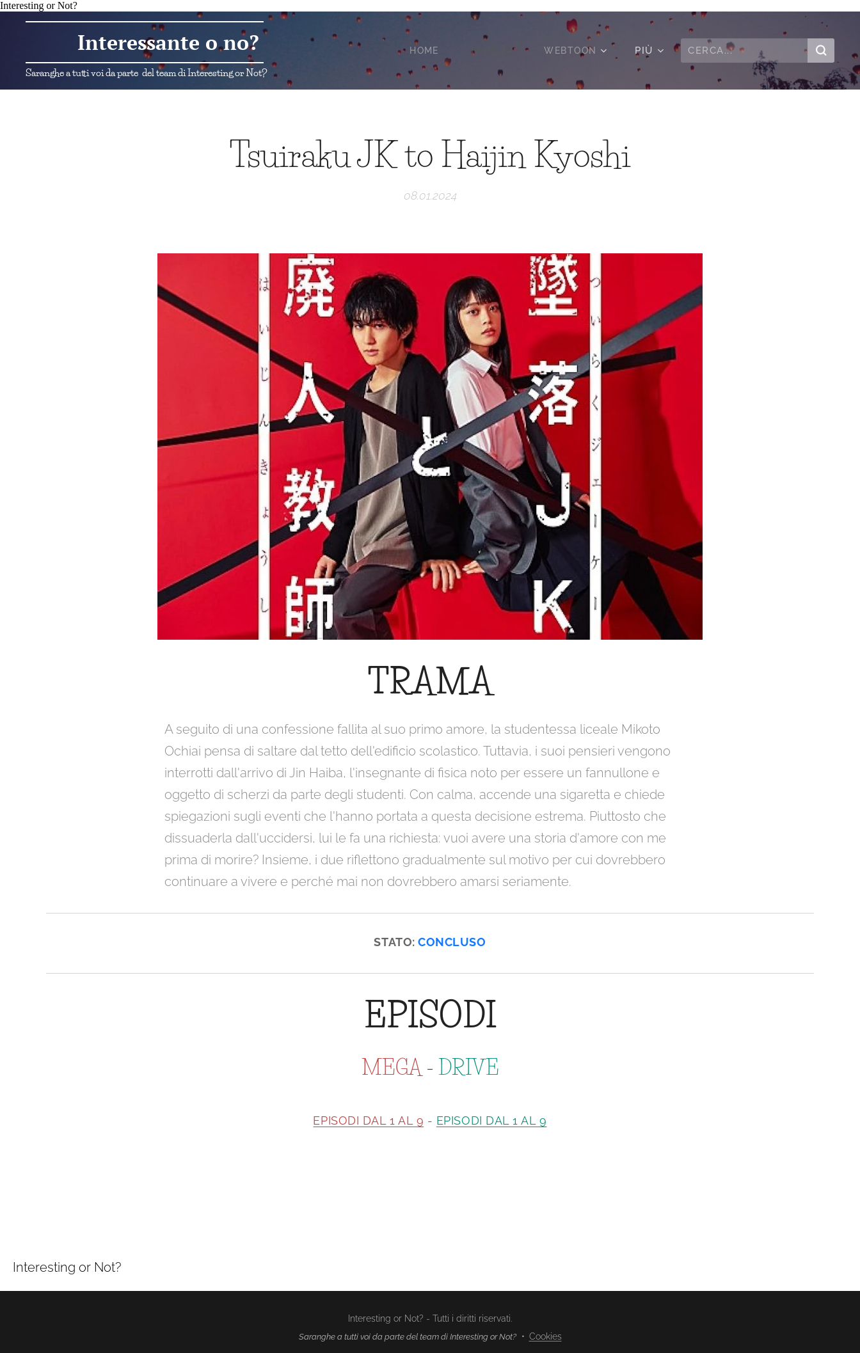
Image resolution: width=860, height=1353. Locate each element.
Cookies (545, 1336)
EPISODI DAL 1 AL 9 (368, 1120)
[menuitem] (422, 51)
